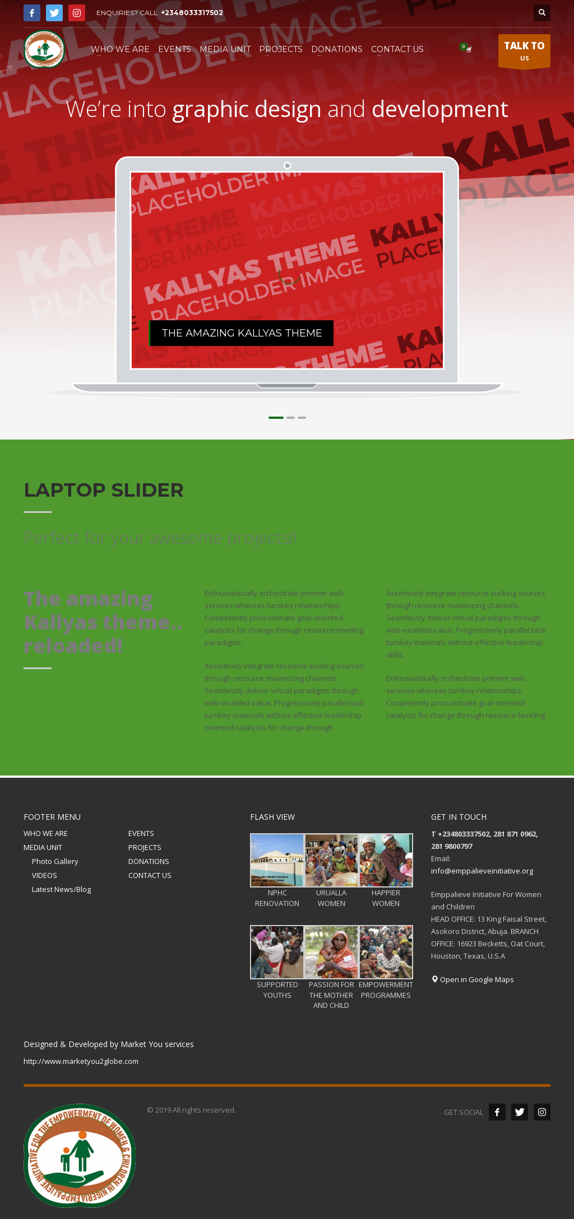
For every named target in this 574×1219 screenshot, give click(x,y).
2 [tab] (290, 418)
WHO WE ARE (46, 833)
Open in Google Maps (472, 979)
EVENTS (141, 833)
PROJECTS (144, 847)
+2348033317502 (192, 12)
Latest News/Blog (61, 889)
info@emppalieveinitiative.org (482, 871)
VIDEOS (44, 875)
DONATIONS (148, 861)
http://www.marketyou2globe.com (81, 1061)
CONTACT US (150, 875)
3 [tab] (302, 418)
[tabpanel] (287, 270)
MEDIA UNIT (43, 847)
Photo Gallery (55, 861)
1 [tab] (276, 418)
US (524, 53)
